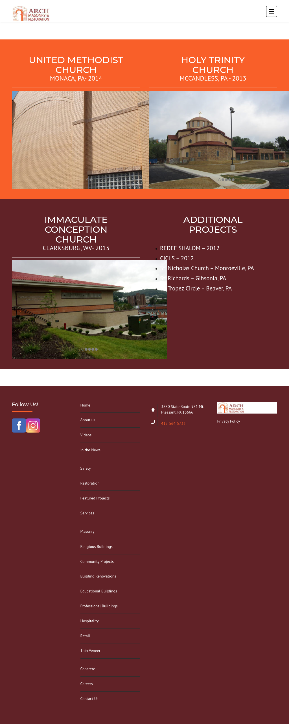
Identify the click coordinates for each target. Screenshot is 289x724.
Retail (85, 635)
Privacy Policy (228, 421)
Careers (86, 683)
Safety (85, 468)
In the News (90, 449)
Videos (86, 434)
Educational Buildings (98, 591)
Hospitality (89, 620)
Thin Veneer (90, 650)
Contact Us (89, 698)
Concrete (87, 668)
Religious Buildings (96, 546)
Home (85, 405)
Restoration (90, 483)
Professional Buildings (99, 605)
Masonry (87, 531)
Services (87, 513)
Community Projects (97, 561)
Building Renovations (98, 576)
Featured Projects (95, 498)
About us (87, 419)
